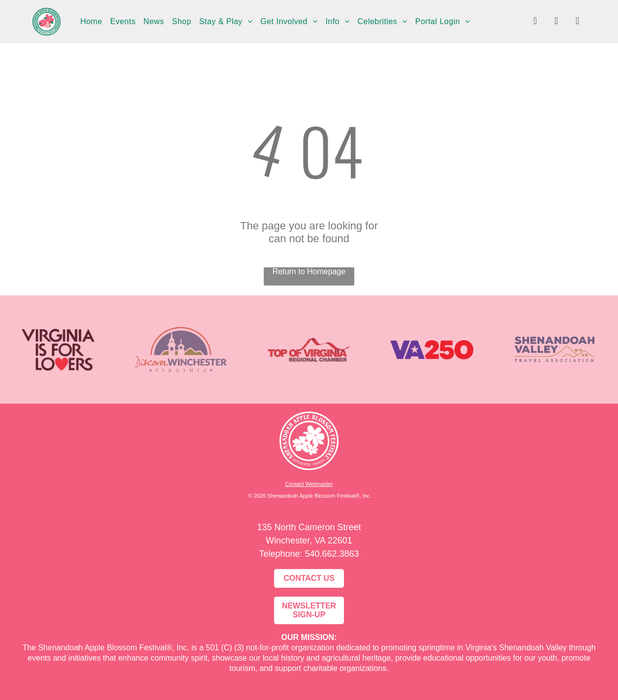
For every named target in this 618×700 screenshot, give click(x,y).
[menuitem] (91, 22)
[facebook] (535, 22)
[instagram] (556, 22)
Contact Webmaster (309, 484)
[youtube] (577, 22)
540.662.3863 (332, 554)
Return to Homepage (309, 271)
